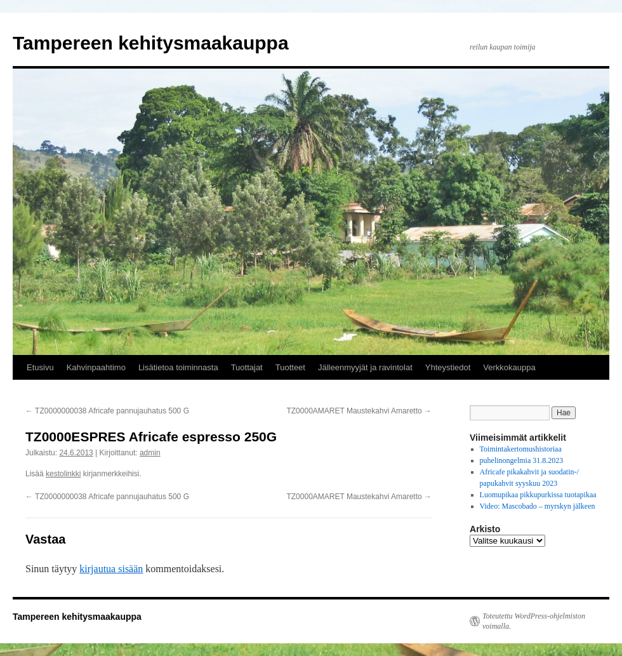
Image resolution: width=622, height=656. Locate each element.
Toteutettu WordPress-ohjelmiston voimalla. (533, 621)
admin (150, 452)
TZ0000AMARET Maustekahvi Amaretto (359, 410)
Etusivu (40, 367)
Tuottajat (247, 367)
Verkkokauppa (509, 367)
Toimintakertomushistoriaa (521, 449)
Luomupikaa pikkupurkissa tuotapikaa (538, 494)
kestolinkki (63, 473)
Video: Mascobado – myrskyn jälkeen (537, 506)
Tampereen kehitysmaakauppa (151, 42)
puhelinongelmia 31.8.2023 (522, 460)
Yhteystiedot (448, 367)
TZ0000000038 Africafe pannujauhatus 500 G (107, 410)
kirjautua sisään (111, 568)
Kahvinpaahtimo (96, 367)
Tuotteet (290, 367)
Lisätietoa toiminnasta (178, 367)
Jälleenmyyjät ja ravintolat (365, 367)
